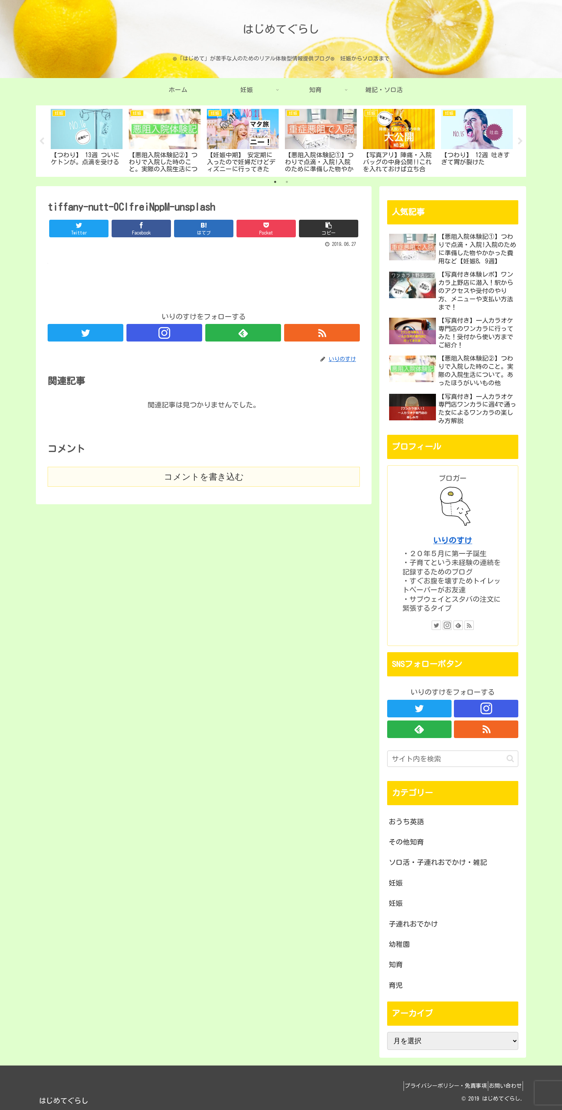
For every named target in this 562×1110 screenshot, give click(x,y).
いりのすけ (452, 540)
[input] (452, 759)
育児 (396, 985)
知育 (396, 964)
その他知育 (406, 841)
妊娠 (396, 882)
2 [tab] (287, 182)
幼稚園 (399, 944)
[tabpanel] (86, 139)
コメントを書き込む (204, 477)
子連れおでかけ (413, 923)
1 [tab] (275, 182)
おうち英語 (406, 821)
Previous (42, 141)
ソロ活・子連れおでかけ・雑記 (438, 862)
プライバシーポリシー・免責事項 (437, 1086)
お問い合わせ (502, 1086)
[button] (510, 758)
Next (520, 141)
